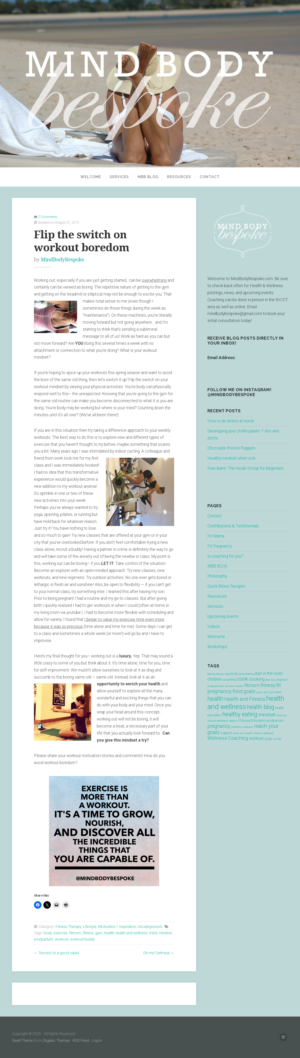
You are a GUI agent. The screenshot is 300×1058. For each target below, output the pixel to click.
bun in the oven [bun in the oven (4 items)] (269, 673)
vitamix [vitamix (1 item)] (258, 733)
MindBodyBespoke (62, 260)
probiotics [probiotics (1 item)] (236, 726)
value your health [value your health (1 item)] (243, 733)
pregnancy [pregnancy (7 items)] (218, 726)
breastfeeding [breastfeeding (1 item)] (247, 673)
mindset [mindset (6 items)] (266, 714)
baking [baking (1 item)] (211, 673)
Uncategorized (150, 926)
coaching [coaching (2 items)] (229, 679)
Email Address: (221, 357)
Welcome (90, 177)
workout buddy (82, 939)
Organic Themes (56, 1040)
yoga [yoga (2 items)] (268, 738)
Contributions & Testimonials (233, 526)
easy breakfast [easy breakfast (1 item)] (279, 679)
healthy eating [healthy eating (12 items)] (239, 714)
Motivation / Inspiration (117, 926)
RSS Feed (81, 1040)
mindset (165, 933)
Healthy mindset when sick (231, 458)
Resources (179, 177)
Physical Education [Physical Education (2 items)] (252, 720)
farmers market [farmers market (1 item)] (234, 686)
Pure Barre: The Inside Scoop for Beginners (245, 468)
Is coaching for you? (225, 556)
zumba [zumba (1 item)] (277, 738)
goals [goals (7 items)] (249, 691)
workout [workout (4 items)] (256, 738)
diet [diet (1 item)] (268, 679)
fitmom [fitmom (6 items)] (251, 685)
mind (153, 933)
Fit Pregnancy (219, 546)
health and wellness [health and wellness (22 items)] (245, 702)
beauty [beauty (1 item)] (220, 673)
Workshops (217, 646)
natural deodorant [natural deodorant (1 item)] (217, 720)
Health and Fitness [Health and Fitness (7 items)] (244, 699)
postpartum (43, 939)
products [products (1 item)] (248, 726)
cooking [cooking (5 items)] (257, 679)
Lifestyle (90, 926)
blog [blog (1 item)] (227, 673)
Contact (210, 177)
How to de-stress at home (230, 421)
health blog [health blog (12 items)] (260, 707)
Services (119, 177)
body (48, 933)
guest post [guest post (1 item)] (262, 692)
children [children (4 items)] (214, 679)
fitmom (75, 933)
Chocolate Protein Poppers (231, 448)
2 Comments (47, 217)
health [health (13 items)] (215, 698)
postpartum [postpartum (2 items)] (275, 720)
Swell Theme (22, 1040)
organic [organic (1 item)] (233, 720)
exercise (60, 933)
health (109, 933)
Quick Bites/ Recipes (226, 586)
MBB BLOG (148, 177)
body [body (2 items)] (234, 673)
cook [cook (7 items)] (242, 679)
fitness (88, 933)
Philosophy (217, 576)
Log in (97, 1040)
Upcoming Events (223, 616)
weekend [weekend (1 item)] (268, 733)
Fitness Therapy (68, 926)
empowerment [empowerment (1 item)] (215, 686)
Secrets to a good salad (59, 953)
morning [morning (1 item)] (281, 715)
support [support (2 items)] (226, 733)
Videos (213, 626)
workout (61, 939)
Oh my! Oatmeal (156, 953)
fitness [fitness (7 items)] (267, 685)
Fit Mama (215, 536)
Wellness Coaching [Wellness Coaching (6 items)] (227, 738)
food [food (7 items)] (237, 691)
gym (98, 933)
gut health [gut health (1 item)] (276, 692)
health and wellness (131, 933)
